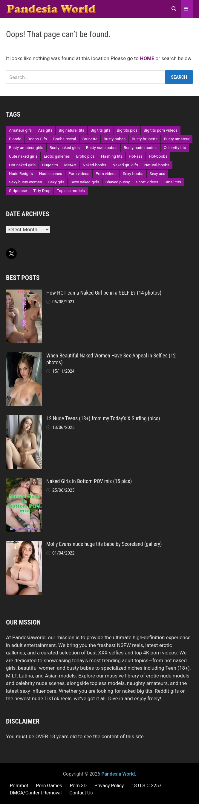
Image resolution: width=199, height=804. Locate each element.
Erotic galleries (57, 156)
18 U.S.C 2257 (146, 785)
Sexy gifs (56, 182)
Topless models (71, 190)
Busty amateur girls (26, 147)
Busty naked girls (65, 147)
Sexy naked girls (85, 182)
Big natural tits (71, 130)
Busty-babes (114, 139)
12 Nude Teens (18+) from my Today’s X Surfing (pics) (103, 418)
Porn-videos (78, 173)
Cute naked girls (23, 156)
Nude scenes (50, 173)
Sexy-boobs (133, 173)
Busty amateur (176, 139)
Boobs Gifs (37, 139)
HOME (147, 58)
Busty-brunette (144, 139)
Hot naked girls (22, 165)
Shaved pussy (117, 182)
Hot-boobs (158, 156)
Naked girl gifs (125, 165)
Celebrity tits (175, 147)
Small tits (172, 182)
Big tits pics (127, 130)
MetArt (70, 165)
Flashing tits (112, 156)
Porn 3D (78, 785)
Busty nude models (140, 147)
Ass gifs (45, 130)
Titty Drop (41, 190)
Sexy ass (157, 173)
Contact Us (81, 793)
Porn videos (106, 173)
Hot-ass (136, 156)
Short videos (147, 182)
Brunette (89, 139)
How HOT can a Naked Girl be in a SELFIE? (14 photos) (103, 293)
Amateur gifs (20, 130)
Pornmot (19, 785)
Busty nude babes (101, 147)
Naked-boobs (94, 165)
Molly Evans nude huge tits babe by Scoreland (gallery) (104, 544)
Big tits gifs (101, 130)
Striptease (18, 190)
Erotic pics (85, 156)
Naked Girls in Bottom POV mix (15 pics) (89, 481)
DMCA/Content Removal (36, 793)
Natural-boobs (156, 165)
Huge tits (50, 165)
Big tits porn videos (161, 130)
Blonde (15, 139)
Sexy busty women (25, 182)
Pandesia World (118, 774)
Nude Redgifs (21, 173)
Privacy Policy (109, 785)
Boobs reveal (64, 139)
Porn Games (49, 785)
